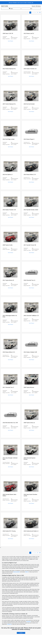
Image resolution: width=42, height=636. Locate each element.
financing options (16, 571)
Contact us (9, 624)
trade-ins (26, 571)
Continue (21, 632)
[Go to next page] (38, 13)
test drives (28, 621)
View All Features (10, 76)
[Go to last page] (40, 13)
